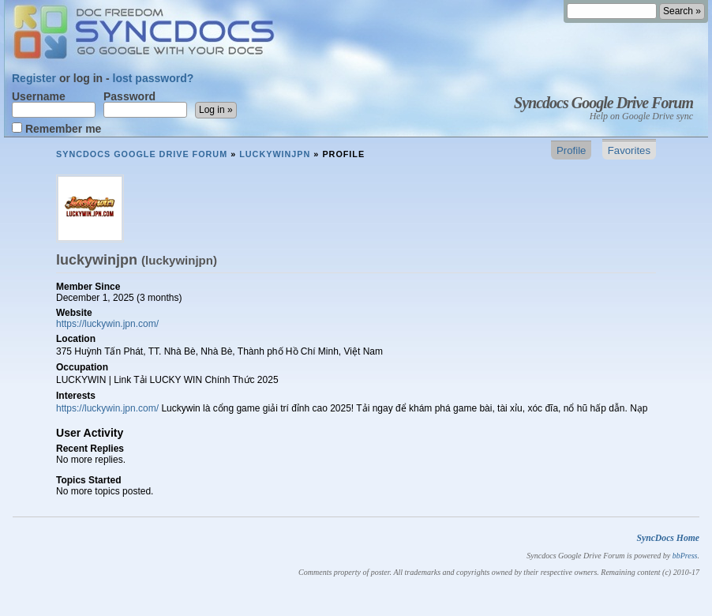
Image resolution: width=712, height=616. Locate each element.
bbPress (685, 555)
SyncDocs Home (667, 538)
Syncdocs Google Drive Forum (603, 102)
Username (54, 104)
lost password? (153, 78)
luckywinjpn (274, 154)
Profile (571, 150)
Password (145, 104)
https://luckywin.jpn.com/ (107, 323)
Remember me (56, 127)
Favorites (629, 150)
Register (34, 78)
